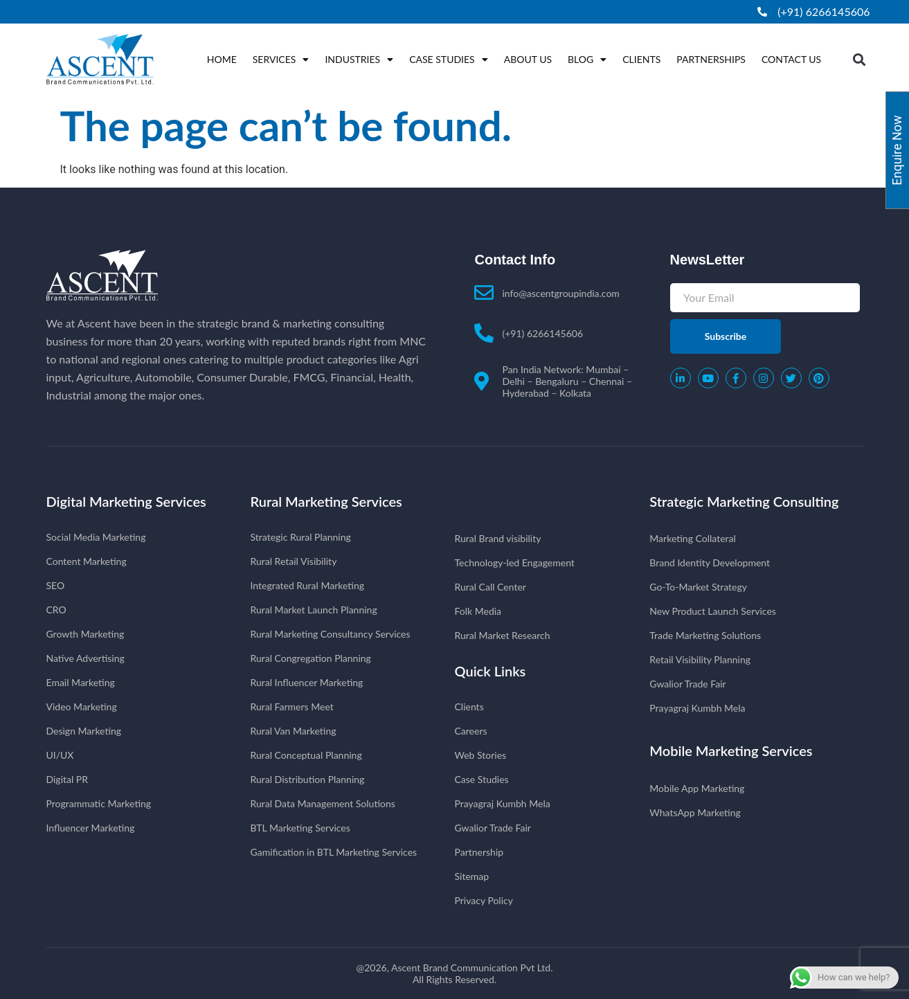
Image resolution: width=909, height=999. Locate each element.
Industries (359, 59)
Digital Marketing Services (126, 501)
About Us (528, 59)
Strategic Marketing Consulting (743, 501)
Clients (641, 59)
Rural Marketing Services (326, 501)
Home (222, 59)
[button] (858, 59)
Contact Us (791, 59)
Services (281, 59)
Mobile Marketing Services (730, 750)
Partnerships (711, 59)
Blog (587, 59)
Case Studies (448, 59)
